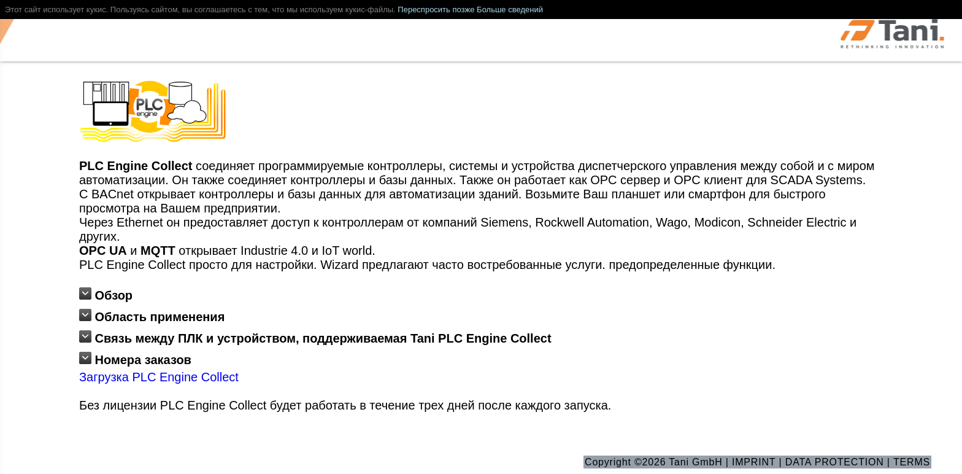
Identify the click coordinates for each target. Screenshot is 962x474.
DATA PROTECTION (834, 462)
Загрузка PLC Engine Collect (159, 377)
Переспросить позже (436, 9)
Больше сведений (510, 9)
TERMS (911, 462)
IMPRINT (753, 462)
